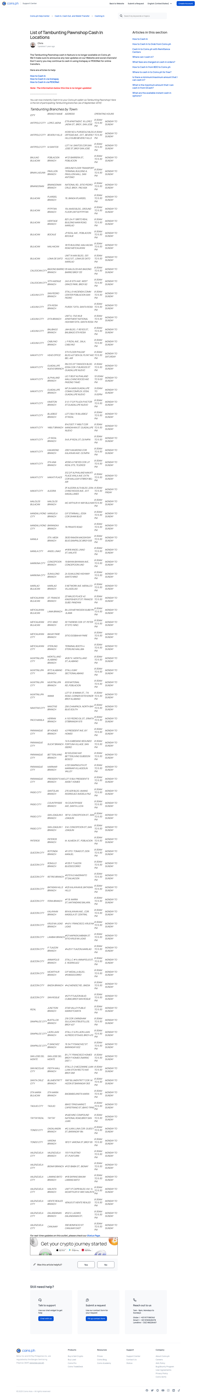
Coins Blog (102, 1359)
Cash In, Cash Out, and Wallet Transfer (72, 16)
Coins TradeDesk (75, 1366)
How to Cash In (38, 75)
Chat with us (46, 1318)
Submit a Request (136, 3)
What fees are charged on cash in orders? (153, 62)
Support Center (30, 3)
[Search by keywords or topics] (142, 16)
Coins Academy (104, 1363)
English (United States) (158, 3)
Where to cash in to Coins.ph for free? (151, 72)
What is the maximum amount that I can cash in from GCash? (153, 86)
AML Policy (160, 1363)
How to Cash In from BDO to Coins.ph (151, 67)
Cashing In (99, 16)
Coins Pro (72, 1363)
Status (129, 1363)
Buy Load (72, 1359)
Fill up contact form (96, 1318)
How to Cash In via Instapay (44, 78)
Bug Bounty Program (165, 1366)
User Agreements (163, 1370)
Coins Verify (161, 1376)
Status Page (93, 1235)
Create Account (186, 3)
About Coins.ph (163, 1356)
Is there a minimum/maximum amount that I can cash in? (155, 79)
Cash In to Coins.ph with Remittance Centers (151, 50)
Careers (159, 1359)
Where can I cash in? (143, 57)
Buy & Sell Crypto (75, 1356)
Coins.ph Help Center (40, 16)
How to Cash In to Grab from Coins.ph (151, 44)
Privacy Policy (162, 1373)
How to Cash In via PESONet (44, 82)
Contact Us (131, 1359)
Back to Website (117, 3)
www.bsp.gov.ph (37, 1363)
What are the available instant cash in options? (151, 94)
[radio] (86, 1264)
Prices (100, 1356)
